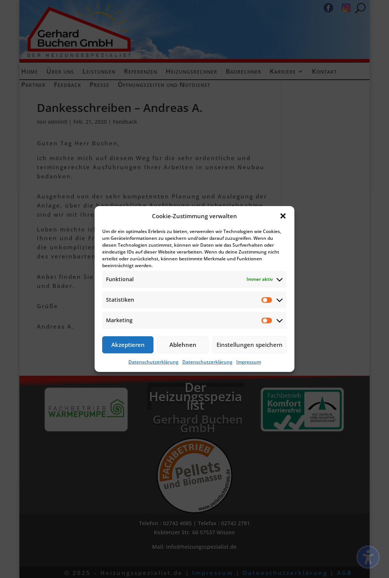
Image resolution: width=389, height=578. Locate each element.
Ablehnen (182, 344)
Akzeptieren (128, 344)
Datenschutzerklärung (153, 362)
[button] (283, 216)
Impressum (248, 362)
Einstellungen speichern (250, 344)
